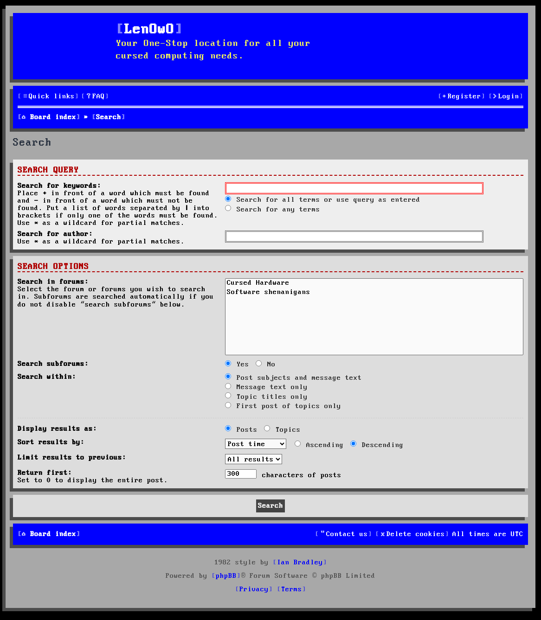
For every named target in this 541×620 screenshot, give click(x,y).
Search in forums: (53, 282)
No (266, 364)
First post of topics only (283, 406)
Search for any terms (272, 209)
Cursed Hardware (374, 283)
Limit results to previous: (72, 457)
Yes (237, 364)
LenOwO (149, 30)
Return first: (45, 473)
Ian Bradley (300, 562)
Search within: (47, 377)
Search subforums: (53, 364)
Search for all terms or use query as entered (322, 200)
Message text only (266, 387)
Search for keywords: (59, 186)
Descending (377, 445)
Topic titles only (266, 397)
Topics (282, 430)
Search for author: (55, 234)
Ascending (319, 445)
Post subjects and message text (293, 378)
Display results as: (57, 429)
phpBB (226, 576)
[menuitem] (95, 97)
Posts (241, 430)
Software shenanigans (374, 293)
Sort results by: (51, 442)
